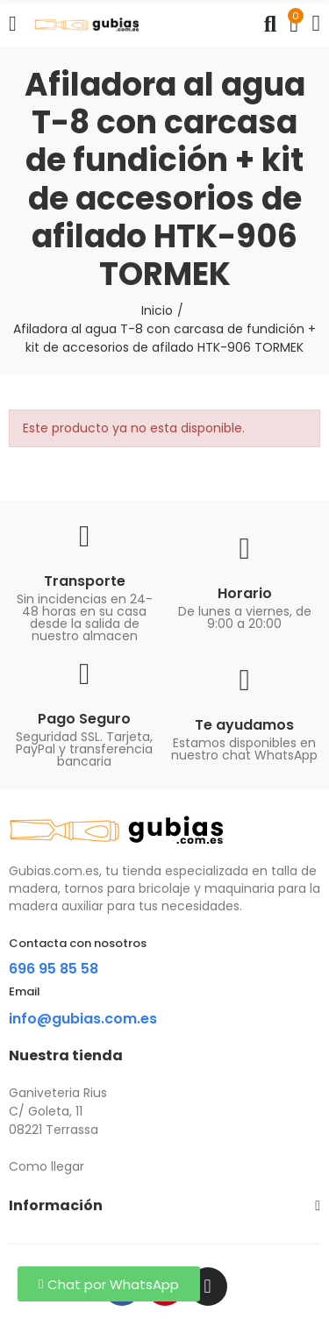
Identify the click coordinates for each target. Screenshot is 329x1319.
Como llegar (46, 1166)
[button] (109, 1283)
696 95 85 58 (53, 969)
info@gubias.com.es (83, 1019)
